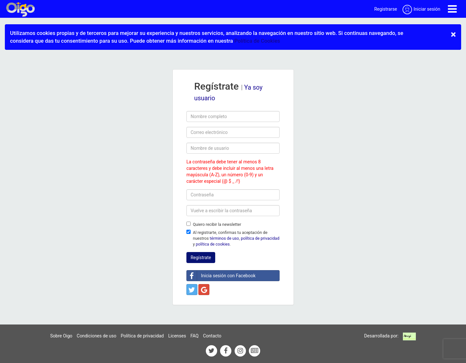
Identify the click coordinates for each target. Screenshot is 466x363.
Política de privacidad (142, 335)
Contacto (212, 335)
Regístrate (201, 257)
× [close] (453, 34)
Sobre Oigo (61, 335)
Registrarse (385, 9)
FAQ (194, 335)
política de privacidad (260, 238)
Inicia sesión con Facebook (221, 275)
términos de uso (224, 238)
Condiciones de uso (96, 335)
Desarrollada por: (381, 335)
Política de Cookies (257, 41)
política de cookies (213, 244)
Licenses (177, 335)
